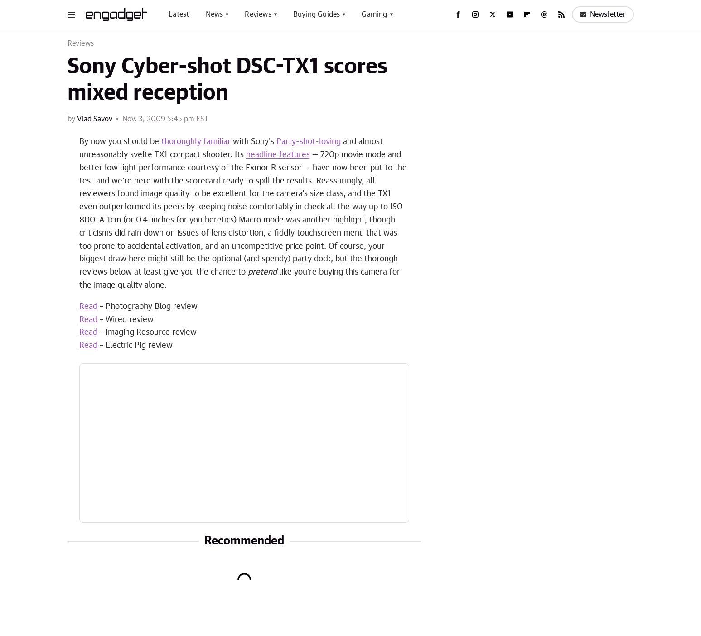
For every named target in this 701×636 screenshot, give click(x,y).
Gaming (374, 14)
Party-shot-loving (308, 142)
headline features (278, 155)
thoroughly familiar (196, 142)
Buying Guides (316, 14)
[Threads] (544, 14)
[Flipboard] (527, 14)
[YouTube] (510, 14)
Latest (179, 14)
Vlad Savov (94, 119)
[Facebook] (458, 14)
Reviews (258, 14)
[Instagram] (475, 14)
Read (88, 307)
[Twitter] (492, 14)
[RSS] (561, 14)
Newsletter (603, 14)
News (214, 14)
